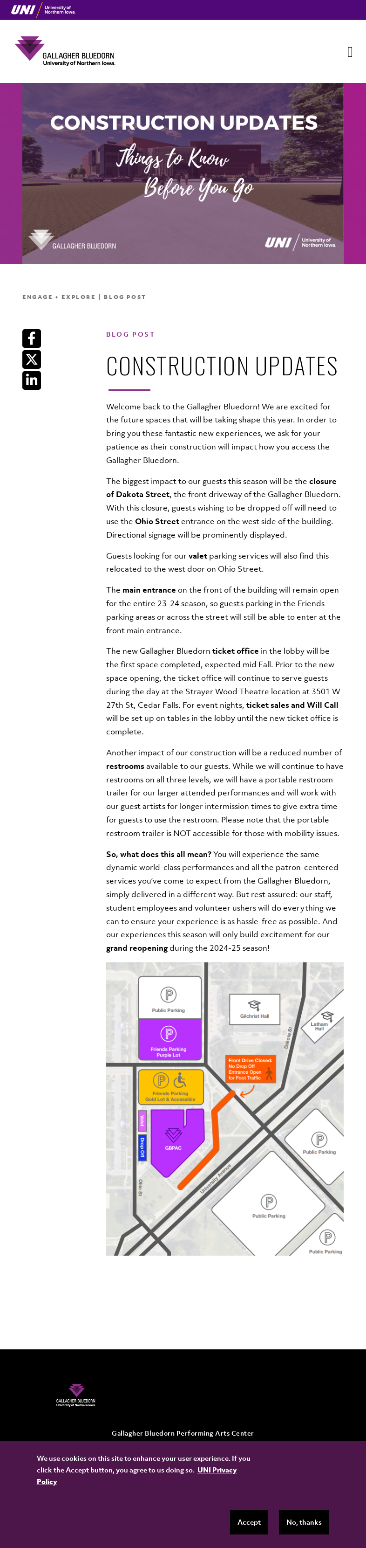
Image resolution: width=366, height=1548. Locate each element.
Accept (249, 1522)
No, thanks (304, 1522)
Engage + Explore (59, 297)
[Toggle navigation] (350, 51)
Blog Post (125, 297)
